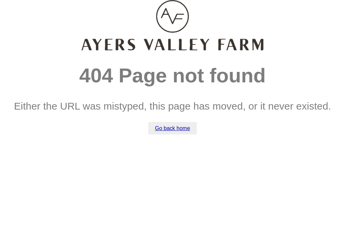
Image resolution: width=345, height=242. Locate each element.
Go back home (172, 128)
